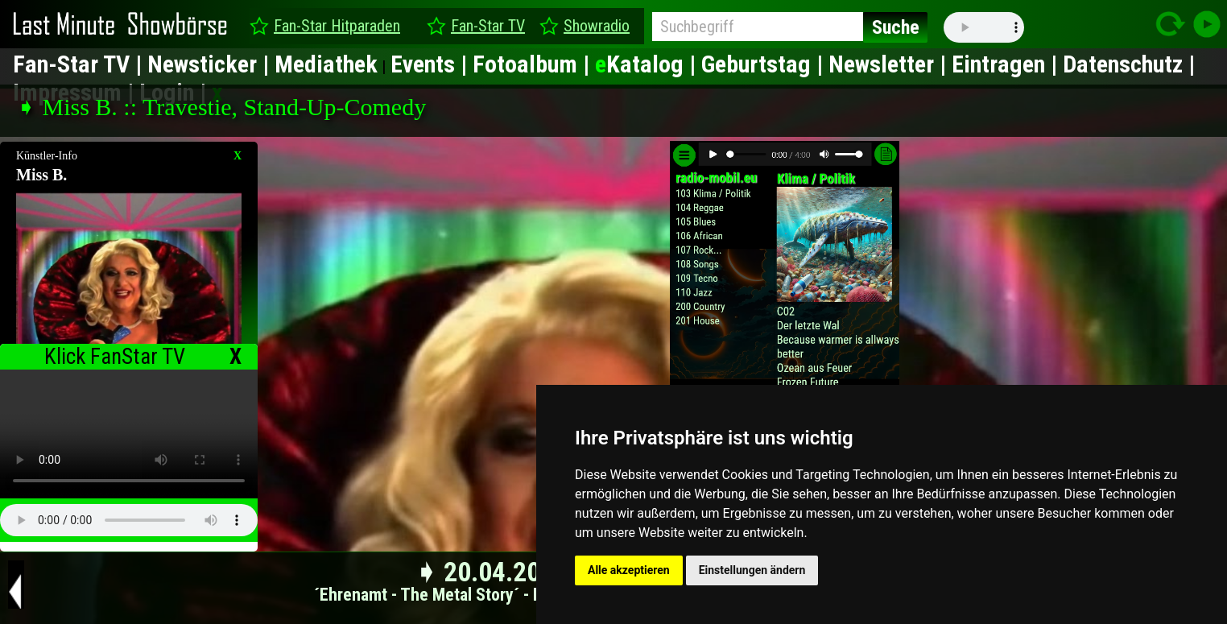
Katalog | (648, 64)
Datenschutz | (1129, 64)
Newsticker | (211, 64)
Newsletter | (890, 64)
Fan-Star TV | (80, 64)
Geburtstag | (764, 64)
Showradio (597, 25)
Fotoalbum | (534, 64)
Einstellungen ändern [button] (752, 570)
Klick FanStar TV (114, 357)
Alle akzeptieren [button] (629, 570)
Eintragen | (1007, 64)
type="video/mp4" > (129, 434)
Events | (431, 64)
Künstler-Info (46, 156)
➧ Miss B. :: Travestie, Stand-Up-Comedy (221, 106)
